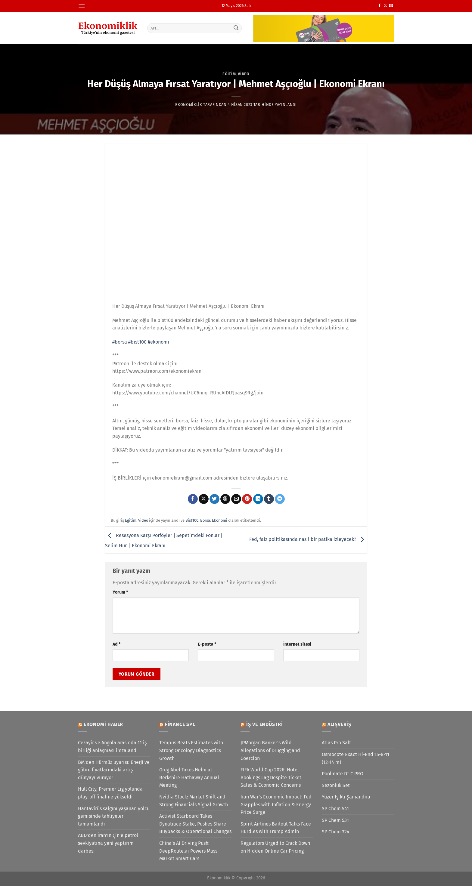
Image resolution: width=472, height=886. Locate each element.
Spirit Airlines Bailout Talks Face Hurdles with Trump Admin (276, 828)
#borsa (119, 342)
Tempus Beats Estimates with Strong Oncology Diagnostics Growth (191, 750)
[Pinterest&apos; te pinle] (247, 499)
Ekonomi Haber (103, 724)
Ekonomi (219, 520)
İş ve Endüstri (264, 724)
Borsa (205, 520)
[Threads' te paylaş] (225, 499)
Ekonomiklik (188, 104)
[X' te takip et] (385, 6)
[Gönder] (236, 28)
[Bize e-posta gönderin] (391, 6)
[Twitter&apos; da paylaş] (214, 499)
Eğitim (229, 74)
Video (243, 74)
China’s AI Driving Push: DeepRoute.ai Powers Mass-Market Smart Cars (189, 850)
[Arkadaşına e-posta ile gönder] (236, 499)
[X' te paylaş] (204, 499)
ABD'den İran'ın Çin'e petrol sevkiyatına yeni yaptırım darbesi (108, 843)
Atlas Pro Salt (336, 743)
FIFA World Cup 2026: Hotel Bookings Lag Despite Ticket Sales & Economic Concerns (271, 777)
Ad (116, 644)
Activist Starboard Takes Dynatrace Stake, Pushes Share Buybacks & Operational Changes (195, 823)
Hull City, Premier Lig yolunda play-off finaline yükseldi (110, 793)
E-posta (207, 644)
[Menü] (81, 6)
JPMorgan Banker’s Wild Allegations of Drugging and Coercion (270, 750)
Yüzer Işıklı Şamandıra (346, 797)
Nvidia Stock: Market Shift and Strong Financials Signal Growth (193, 800)
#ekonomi (158, 342)
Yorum (120, 592)
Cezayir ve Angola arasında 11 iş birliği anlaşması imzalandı (112, 746)
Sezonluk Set (336, 785)
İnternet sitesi (297, 644)
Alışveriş (339, 724)
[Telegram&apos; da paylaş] (280, 499)
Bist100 (191, 520)
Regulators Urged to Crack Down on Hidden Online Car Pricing (275, 847)
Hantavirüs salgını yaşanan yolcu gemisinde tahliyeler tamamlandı (114, 816)
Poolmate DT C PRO (342, 773)
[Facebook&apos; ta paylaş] (193, 499)
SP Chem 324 (335, 832)
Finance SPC (180, 724)
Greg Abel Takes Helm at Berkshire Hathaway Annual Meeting (189, 777)
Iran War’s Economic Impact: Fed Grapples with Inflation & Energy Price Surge (276, 804)
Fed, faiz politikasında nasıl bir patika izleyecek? (308, 539)
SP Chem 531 (335, 820)
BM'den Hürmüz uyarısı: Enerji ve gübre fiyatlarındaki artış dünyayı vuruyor (114, 769)
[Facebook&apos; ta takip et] (379, 6)
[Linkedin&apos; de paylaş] (258, 499)
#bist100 (137, 342)
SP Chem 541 (335, 808)
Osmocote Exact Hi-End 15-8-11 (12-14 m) (355, 758)
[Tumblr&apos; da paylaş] (269, 499)
